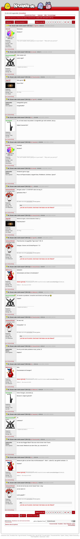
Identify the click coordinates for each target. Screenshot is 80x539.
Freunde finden (46, 535)
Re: (31, 117)
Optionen (9, 22)
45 (65, 22)
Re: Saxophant (34, 142)
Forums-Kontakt (53, 523)
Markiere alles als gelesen (11, 524)
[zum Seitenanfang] (9, 49)
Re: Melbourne (34, 292)
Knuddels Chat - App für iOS (34, 535)
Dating (66, 535)
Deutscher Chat (5, 535)
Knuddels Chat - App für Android (18, 535)
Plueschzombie (8, 522)
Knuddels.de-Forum (11, 17)
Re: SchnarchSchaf (35, 215)
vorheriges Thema (12, 515)
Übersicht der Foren (29, 15)
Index (22, 515)
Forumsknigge (52, 15)
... (62, 22)
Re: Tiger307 (35, 25)
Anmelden (22, 13)
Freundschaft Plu (55, 535)
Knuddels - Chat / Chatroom (64, 523)
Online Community (74, 535)
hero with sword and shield (24, 520)
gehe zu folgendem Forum (39, 521)
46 (68, 22)
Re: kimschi (33, 52)
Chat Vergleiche (35, 536)
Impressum (42, 536)
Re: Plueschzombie (35, 77)
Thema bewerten (21, 22)
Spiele (62, 535)
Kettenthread (31, 17)
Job (47, 536)
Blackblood (14, 520)
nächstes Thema (33, 515)
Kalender (40, 15)
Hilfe (45, 15)
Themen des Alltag (22, 17)
